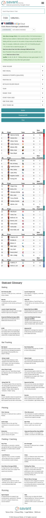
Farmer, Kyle (13, 226)
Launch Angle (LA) (29, 291)
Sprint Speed (5, 494)
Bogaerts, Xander (14, 175)
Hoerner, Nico (13, 138)
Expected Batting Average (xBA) (10, 317)
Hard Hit (27, 299)
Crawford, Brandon (14, 166)
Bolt (26, 494)
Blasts (3, 395)
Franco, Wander (14, 198)
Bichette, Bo (13, 240)
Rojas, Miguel (13, 153)
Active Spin (5, 421)
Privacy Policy (19, 512)
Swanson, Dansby (14, 135)
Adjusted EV (27, 328)
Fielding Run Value (29, 466)
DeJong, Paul (13, 178)
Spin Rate (27, 421)
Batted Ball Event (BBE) (31, 309)
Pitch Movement (29, 412)
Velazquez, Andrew (15, 192)
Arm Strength (28, 443)
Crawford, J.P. (13, 262)
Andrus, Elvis (13, 189)
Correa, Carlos (13, 223)
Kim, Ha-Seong (13, 163)
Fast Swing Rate (28, 347)
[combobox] (23, 11)
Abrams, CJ (13, 243)
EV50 (3, 328)
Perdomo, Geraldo (14, 201)
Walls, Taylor (13, 246)
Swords (26, 395)
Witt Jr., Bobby (13, 255)
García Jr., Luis (14, 265)
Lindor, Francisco (14, 144)
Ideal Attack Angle (7, 369)
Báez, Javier (13, 195)
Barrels (4, 299)
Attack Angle (28, 358)
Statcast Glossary (12, 282)
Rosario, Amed (13, 252)
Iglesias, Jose (13, 204)
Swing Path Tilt (6, 382)
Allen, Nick (13, 160)
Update (23, 110)
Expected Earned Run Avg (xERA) (34, 431)
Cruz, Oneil (13, 249)
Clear (23, 120)
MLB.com (37, 512)
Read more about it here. (13, 54)
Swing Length (5, 358)
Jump (26, 455)
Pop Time (4, 443)
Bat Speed (4, 347)
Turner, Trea (13, 214)
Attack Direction (28, 369)
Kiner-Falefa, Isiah (14, 229)
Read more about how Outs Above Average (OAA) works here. (19, 49)
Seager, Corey (13, 186)
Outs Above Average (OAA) (9, 466)
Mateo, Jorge (13, 150)
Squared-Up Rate (29, 382)
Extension (4, 431)
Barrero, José (13, 220)
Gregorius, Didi (14, 237)
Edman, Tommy (14, 141)
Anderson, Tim (13, 217)
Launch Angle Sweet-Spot (9, 309)
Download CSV (23, 115)
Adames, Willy (13, 147)
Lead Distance (6, 455)
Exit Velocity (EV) (6, 291)
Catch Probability (6, 479)
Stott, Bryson (13, 211)
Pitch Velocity (5, 412)
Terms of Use (10, 512)
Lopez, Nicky (13, 172)
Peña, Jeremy (13, 169)
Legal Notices (29, 512)
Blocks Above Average (30, 479)
